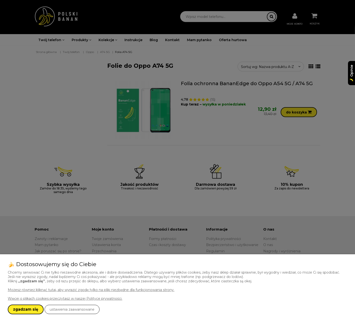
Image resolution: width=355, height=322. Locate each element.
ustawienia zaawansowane (72, 309)
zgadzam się (25, 309)
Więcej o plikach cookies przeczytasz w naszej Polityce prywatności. (65, 298)
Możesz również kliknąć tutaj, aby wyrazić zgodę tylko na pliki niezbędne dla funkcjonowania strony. (91, 290)
